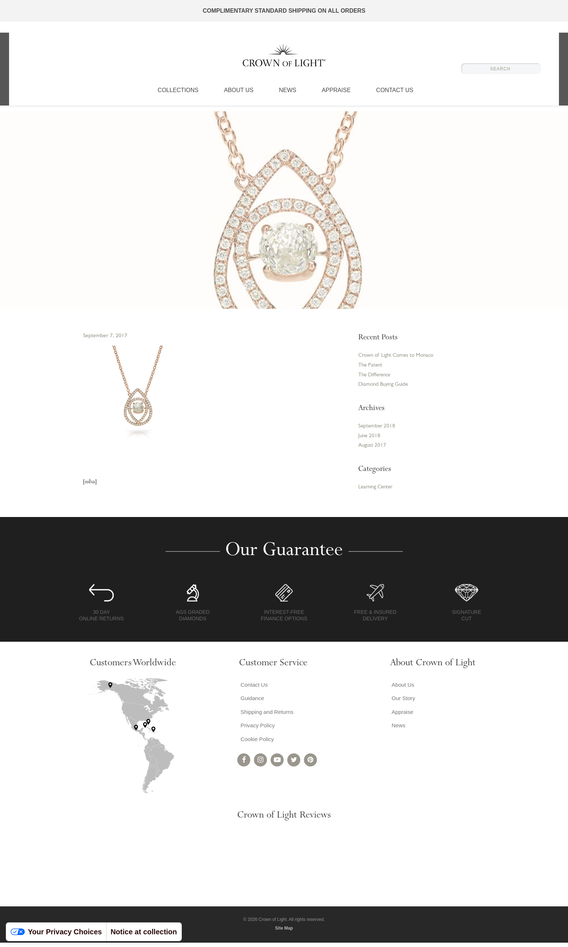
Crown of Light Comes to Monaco (398, 356)
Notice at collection (143, 932)
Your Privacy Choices (56, 932)
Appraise (336, 96)
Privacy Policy (257, 732)
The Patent (371, 366)
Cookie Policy (256, 747)
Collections (178, 96)
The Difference (376, 376)
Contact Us (394, 96)
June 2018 (369, 439)
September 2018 (377, 429)
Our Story (402, 703)
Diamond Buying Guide (385, 386)
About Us (239, 96)
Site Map (284, 932)
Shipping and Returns (267, 718)
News (287, 96)
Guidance (251, 703)
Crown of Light (284, 58)
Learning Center (377, 491)
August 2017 (373, 449)
